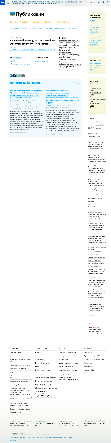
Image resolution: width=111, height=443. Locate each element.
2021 (99, 65)
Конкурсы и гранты (66, 374)
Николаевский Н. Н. (43, 49)
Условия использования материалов (48, 434)
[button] (34, 86)
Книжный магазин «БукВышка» (94, 359)
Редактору (103, 433)
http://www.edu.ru (65, 421)
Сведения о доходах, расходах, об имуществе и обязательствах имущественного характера (20, 391)
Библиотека (88, 352)
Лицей (37, 352)
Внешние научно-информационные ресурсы (68, 378)
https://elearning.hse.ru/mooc (94, 421)
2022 (95, 65)
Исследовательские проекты (69, 356)
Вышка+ (37, 367)
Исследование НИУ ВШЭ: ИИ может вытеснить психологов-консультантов (96, 131)
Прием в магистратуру (43, 370)
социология (98, 47)
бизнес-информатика (94, 22)
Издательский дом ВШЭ (92, 356)
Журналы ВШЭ (89, 370)
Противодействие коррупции (20, 385)
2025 (95, 63)
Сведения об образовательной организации (21, 399)
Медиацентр (88, 367)
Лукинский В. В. (24, 49)
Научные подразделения (67, 352)
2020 (91, 67)
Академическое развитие (68, 370)
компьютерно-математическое (95, 39)
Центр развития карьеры (43, 381)
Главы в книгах (41, 22)
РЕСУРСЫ (88, 349)
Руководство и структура (19, 356)
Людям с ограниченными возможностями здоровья (19, 404)
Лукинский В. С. (14, 49)
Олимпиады (39, 359)
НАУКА (62, 349)
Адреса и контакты (30, 434)
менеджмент (94, 44)
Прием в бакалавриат (42, 363)
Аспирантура (39, 374)
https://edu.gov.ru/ (41, 421)
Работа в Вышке (15, 413)
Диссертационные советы (68, 363)
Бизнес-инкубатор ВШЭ (43, 384)
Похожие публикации (25, 83)
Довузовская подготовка (43, 356)
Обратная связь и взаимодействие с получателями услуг (42, 394)
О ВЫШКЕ (14, 349)
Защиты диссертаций (66, 367)
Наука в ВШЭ (73, 28)
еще (91, 69)
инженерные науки (96, 36)
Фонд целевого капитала (19, 381)
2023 (91, 65)
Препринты (61, 22)
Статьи (24, 22)
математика (94, 42)
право (92, 47)
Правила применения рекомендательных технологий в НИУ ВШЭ (51, 437)
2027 (99, 60)
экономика (93, 49)
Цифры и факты (15, 352)
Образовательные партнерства (46, 388)
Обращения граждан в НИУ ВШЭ (19, 377)
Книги (14, 22)
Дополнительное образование (45, 377)
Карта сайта (13, 440)
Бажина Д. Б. (33, 49)
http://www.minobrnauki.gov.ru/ (21, 421)
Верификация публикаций (18, 28)
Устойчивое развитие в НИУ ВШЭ (20, 360)
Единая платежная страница (20, 409)
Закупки (13, 372)
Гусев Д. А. (13, 101)
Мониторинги (64, 359)
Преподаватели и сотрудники (20, 365)
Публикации (30, 14)
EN (94, 2)
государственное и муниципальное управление (96, 27)
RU (92, 2)
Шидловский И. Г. (31, 101)
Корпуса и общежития (18, 368)
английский (18, 57)
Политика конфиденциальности (20, 437)
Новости (92, 118)
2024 (99, 63)
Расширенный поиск (36, 28)
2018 (99, 67)
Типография (88, 363)
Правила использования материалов (55, 28)
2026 (91, 63)
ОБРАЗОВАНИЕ (41, 349)
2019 (95, 67)
